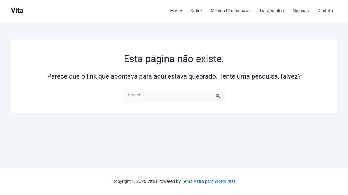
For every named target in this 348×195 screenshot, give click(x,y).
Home (176, 10)
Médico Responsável (231, 10)
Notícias (301, 10)
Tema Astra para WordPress (209, 181)
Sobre (196, 10)
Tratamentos (271, 10)
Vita (17, 10)
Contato (325, 10)
